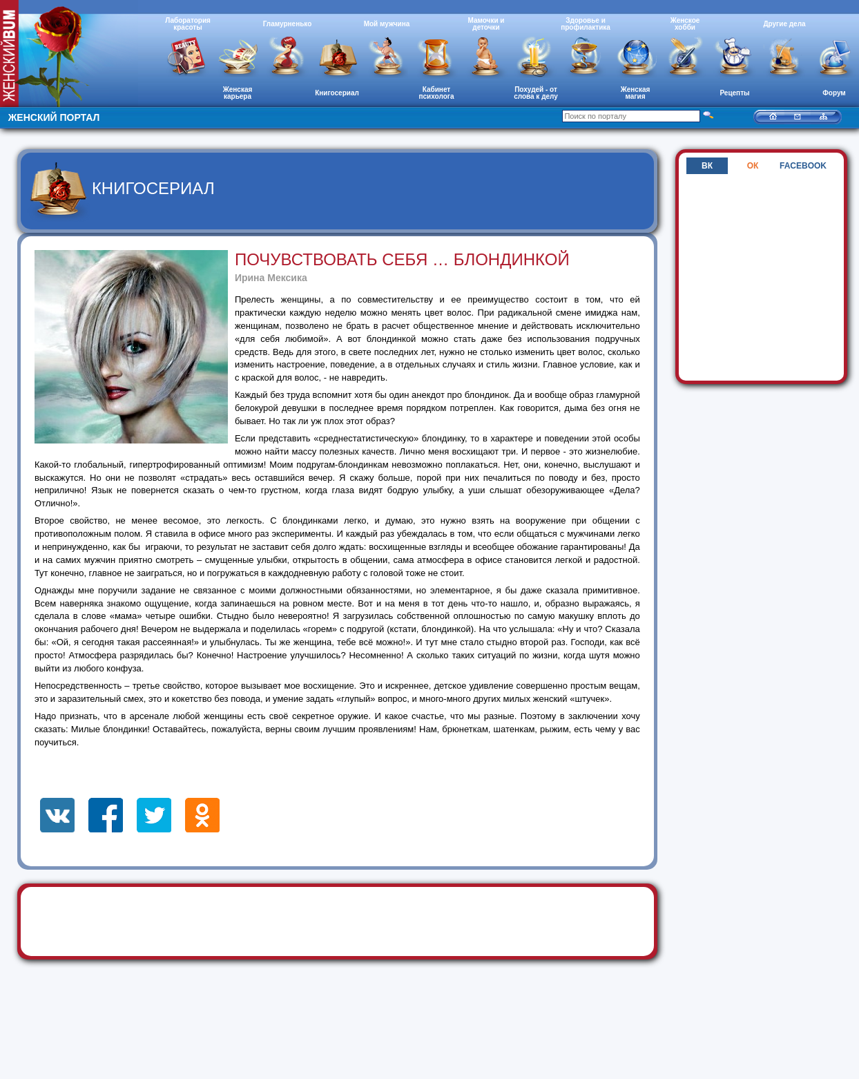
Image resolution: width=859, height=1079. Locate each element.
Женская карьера (238, 93)
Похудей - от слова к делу (536, 93)
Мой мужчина (387, 24)
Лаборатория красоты (188, 24)
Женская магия (635, 93)
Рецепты (734, 93)
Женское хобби (685, 24)
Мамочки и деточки (485, 24)
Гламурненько (287, 24)
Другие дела (784, 24)
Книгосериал (337, 93)
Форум (833, 93)
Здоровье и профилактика (585, 24)
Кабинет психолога (436, 93)
